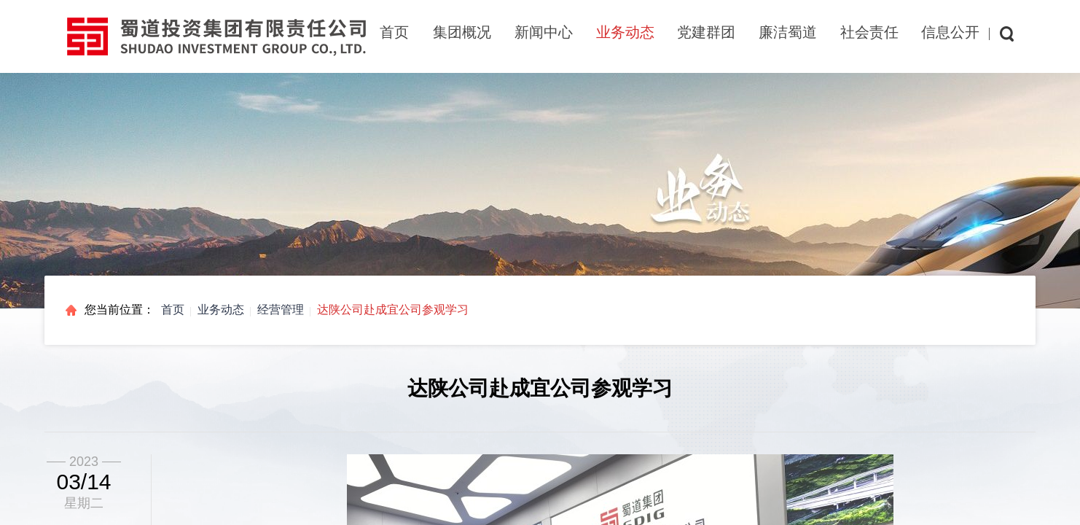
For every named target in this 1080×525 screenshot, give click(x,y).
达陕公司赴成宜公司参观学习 (393, 309)
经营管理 (280, 309)
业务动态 (220, 309)
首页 (394, 32)
